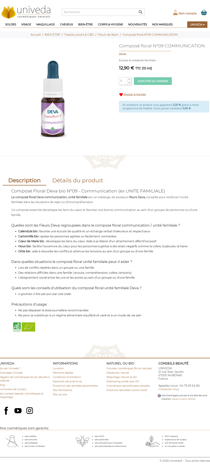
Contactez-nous (168, 389)
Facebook (6, 414)
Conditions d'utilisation (67, 377)
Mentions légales (63, 372)
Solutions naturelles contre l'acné (126, 390)
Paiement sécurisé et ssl (67, 381)
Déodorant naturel (117, 372)
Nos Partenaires (62, 390)
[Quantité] (123, 81)
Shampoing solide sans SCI (122, 381)
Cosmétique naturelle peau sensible (128, 385)
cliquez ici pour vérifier (183, 399)
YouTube (18, 411)
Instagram (30, 411)
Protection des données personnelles (75, 385)
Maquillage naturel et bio (121, 377)
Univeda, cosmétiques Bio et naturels (129, 368)
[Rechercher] (103, 12)
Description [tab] (24, 180)
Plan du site (60, 394)
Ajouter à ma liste (132, 95)
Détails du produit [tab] (77, 180)
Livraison (58, 368)
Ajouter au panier (153, 81)
